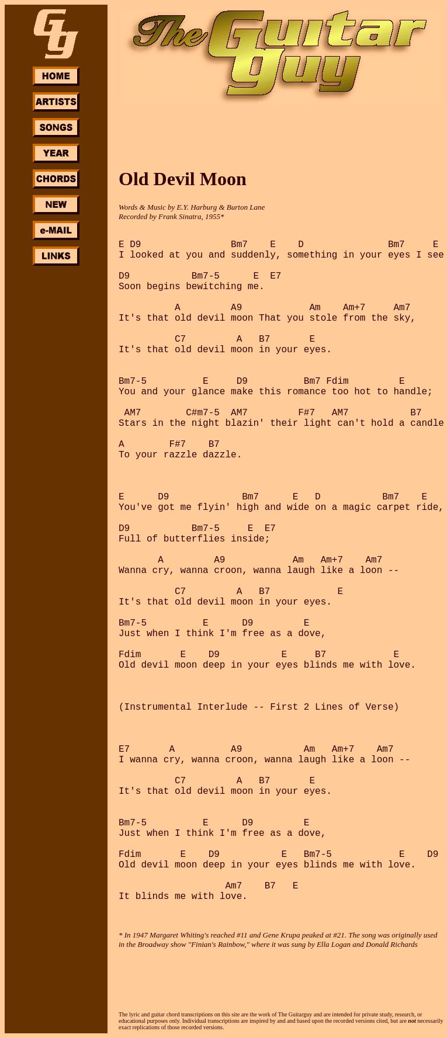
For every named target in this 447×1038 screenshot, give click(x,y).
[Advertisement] (56, 443)
